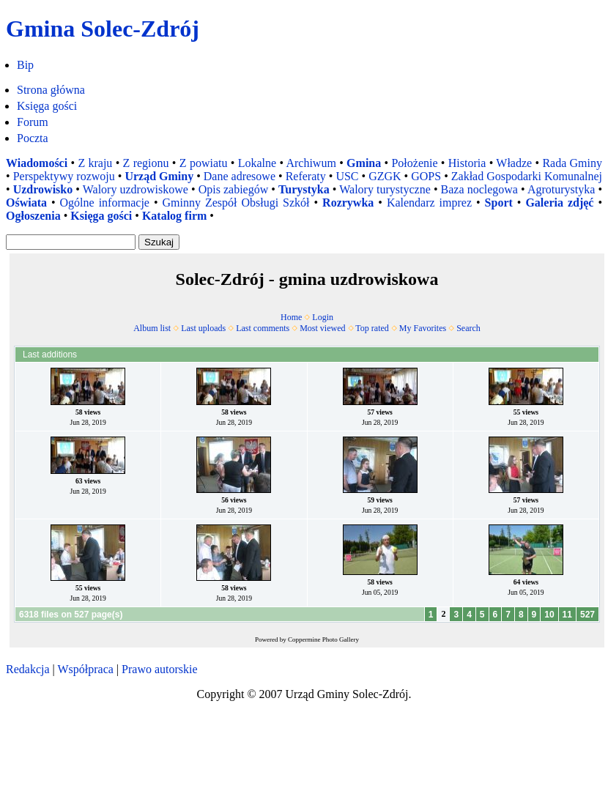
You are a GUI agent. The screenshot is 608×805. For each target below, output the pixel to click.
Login (322, 317)
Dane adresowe (239, 176)
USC (346, 176)
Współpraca (85, 669)
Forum (32, 122)
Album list (152, 328)
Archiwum (310, 163)
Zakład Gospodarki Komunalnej (526, 176)
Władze (514, 163)
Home (291, 317)
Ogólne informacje (104, 202)
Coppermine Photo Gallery (323, 639)
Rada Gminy (572, 163)
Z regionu (146, 163)
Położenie (414, 163)
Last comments (262, 328)
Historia (467, 163)
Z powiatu (203, 163)
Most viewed (322, 328)
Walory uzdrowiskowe (135, 189)
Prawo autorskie (160, 669)
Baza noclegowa (479, 189)
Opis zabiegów (234, 189)
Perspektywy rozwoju (64, 176)
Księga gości (47, 106)
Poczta (32, 138)
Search (468, 328)
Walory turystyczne (385, 189)
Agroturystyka (561, 189)
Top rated (371, 328)
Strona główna (51, 90)
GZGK (384, 176)
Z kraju (95, 163)
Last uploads (203, 328)
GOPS (426, 176)
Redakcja (28, 669)
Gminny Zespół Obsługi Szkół (236, 202)
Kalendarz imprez (429, 202)
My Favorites (422, 328)
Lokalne (257, 163)
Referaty (306, 176)
